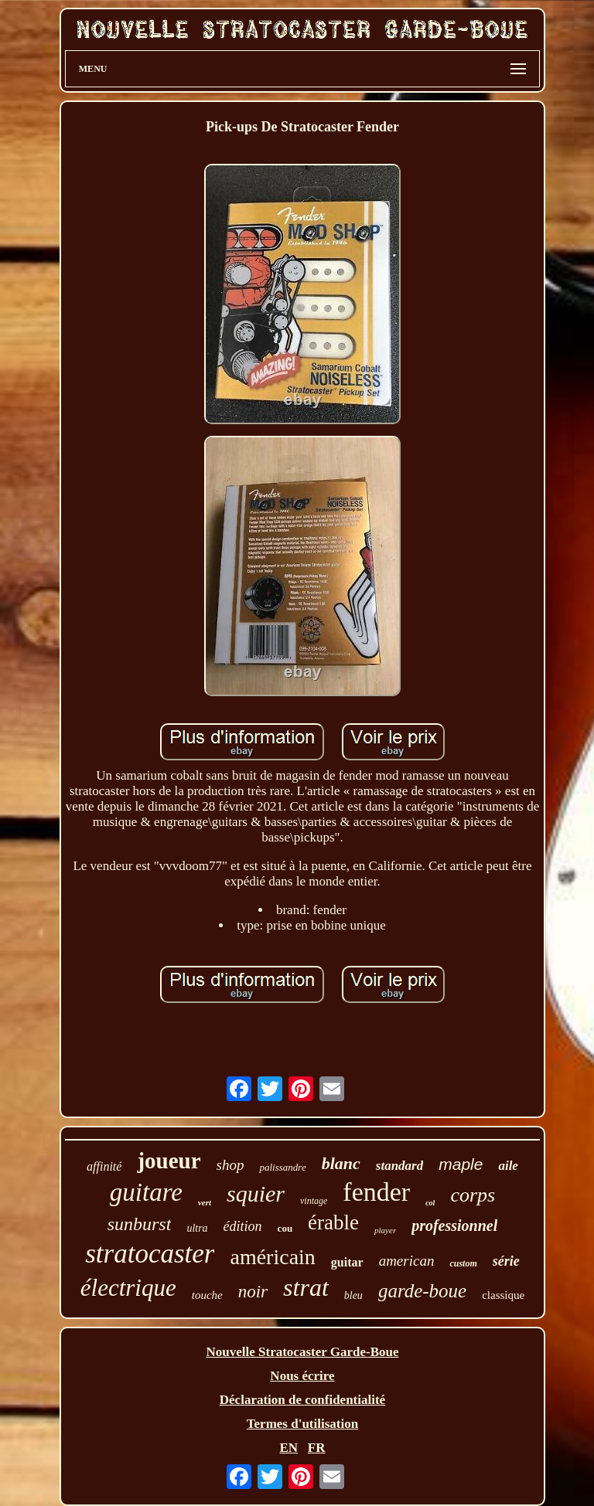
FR (317, 1447)
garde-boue (422, 1290)
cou (285, 1228)
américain (272, 1257)
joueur (168, 1160)
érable (333, 1222)
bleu (353, 1295)
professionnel (454, 1225)
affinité (104, 1166)
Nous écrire (302, 1375)
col (430, 1202)
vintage (313, 1200)
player (385, 1230)
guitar (347, 1262)
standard (399, 1165)
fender (376, 1192)
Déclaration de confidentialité (302, 1399)
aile (508, 1165)
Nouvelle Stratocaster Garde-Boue (303, 1352)
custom (462, 1263)
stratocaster (149, 1254)
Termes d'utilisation (302, 1423)
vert (204, 1202)
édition (243, 1226)
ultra (196, 1228)
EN (288, 1447)
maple (461, 1164)
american (407, 1261)
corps (472, 1195)
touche (207, 1295)
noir (253, 1291)
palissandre (282, 1167)
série (506, 1261)
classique (503, 1295)
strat (306, 1287)
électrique (128, 1287)
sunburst (140, 1224)
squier (256, 1193)
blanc (341, 1163)
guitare (146, 1192)
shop (230, 1165)
